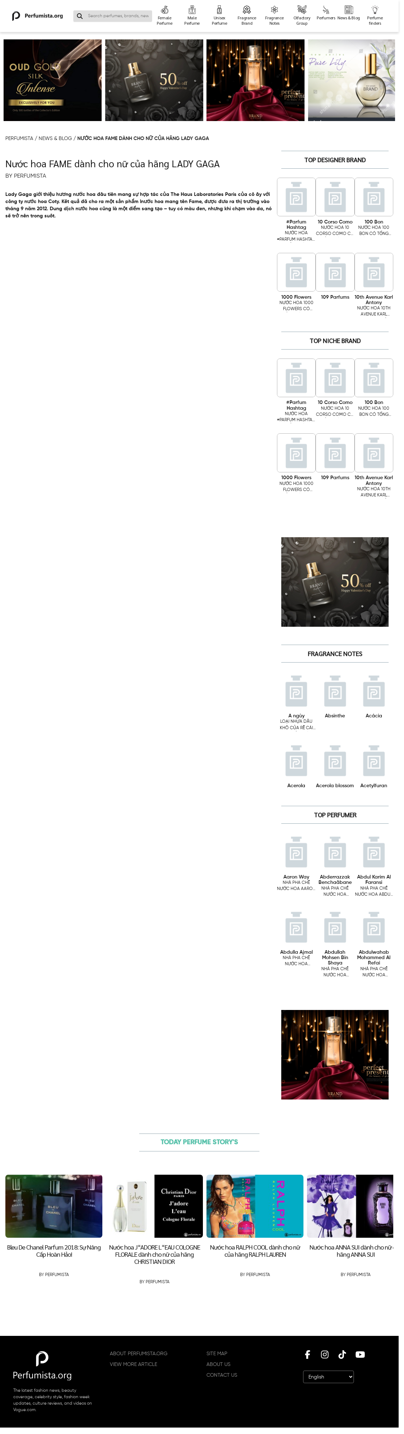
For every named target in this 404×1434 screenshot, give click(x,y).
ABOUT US (218, 1364)
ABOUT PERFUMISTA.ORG (138, 1353)
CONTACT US (221, 1375)
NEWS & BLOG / (58, 138)
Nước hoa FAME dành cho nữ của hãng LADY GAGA (143, 138)
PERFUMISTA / (22, 138)
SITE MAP (216, 1353)
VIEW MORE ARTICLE (133, 1364)
